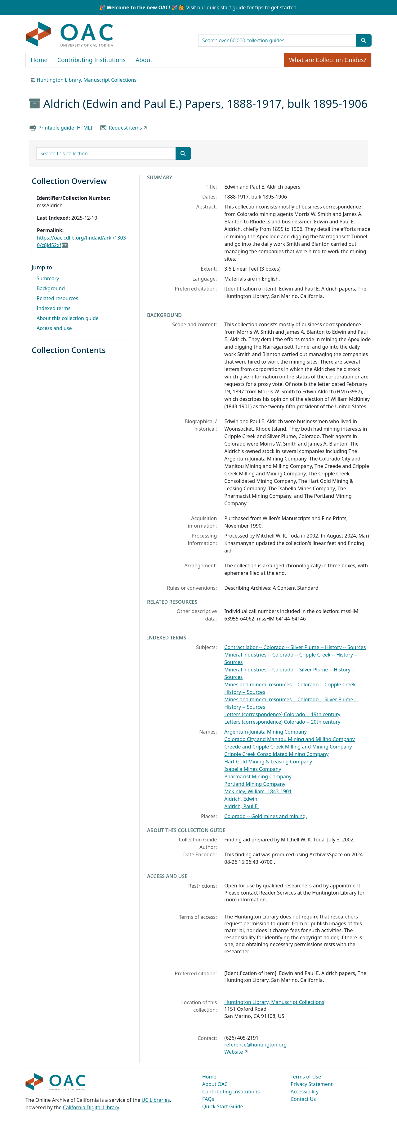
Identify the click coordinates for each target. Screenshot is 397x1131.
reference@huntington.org (255, 1044)
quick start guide (226, 7)
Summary (48, 278)
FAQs (208, 1099)
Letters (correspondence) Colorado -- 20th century (282, 721)
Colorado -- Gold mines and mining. (265, 816)
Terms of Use (306, 1076)
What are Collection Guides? (327, 60)
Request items (125, 127)
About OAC (215, 1084)
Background (51, 288)
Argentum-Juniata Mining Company (265, 731)
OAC (69, 34)
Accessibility (305, 1091)
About (144, 60)
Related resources (57, 298)
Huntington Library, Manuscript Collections (86, 79)
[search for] (277, 40)
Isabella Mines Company (252, 769)
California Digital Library (91, 1107)
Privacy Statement (312, 1084)
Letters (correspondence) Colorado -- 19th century (282, 714)
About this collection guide (68, 318)
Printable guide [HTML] (65, 127)
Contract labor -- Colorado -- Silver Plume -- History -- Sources (295, 647)
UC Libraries (156, 1100)
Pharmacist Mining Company (258, 776)
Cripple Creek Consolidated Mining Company (276, 754)
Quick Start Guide (222, 1106)
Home (39, 60)
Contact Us (303, 1099)
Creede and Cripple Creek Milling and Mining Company (288, 746)
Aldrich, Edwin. (241, 798)
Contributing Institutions (91, 60)
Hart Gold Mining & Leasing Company (268, 761)
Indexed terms (53, 308)
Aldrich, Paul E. (241, 806)
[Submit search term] (364, 40)
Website (233, 1051)
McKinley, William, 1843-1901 (258, 791)
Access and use (54, 328)
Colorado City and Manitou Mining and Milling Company (289, 739)
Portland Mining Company (254, 784)
